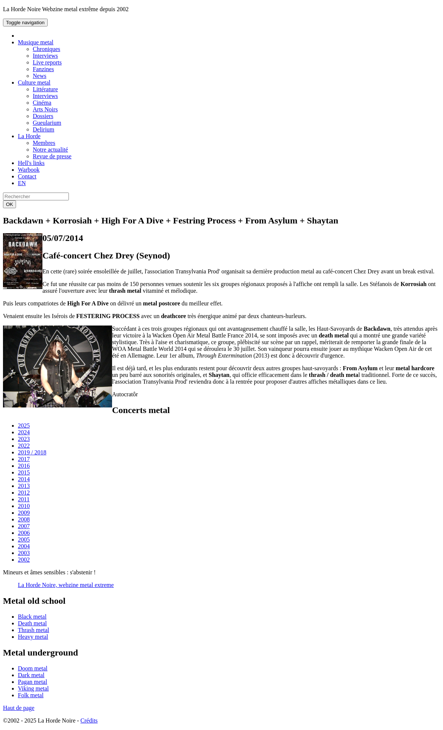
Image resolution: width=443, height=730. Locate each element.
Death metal (32, 623)
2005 (24, 539)
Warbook (28, 169)
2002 (24, 559)
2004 (24, 546)
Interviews (45, 56)
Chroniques (46, 49)
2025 (24, 425)
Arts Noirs (45, 109)
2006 (24, 533)
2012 (24, 492)
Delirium (43, 129)
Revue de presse (52, 156)
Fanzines (43, 69)
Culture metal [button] (34, 82)
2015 (24, 472)
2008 (24, 519)
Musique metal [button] (36, 42)
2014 (24, 479)
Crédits (89, 720)
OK (9, 204)
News (39, 76)
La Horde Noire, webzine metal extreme (66, 585)
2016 (24, 466)
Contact (27, 176)
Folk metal (31, 695)
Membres (44, 143)
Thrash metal (33, 630)
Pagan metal (32, 682)
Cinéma (42, 102)
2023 (24, 439)
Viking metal (33, 688)
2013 (24, 486)
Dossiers (43, 116)
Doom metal (33, 668)
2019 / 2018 (32, 452)
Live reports (47, 62)
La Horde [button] (29, 136)
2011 (23, 499)
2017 (24, 459)
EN (22, 183)
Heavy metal (33, 637)
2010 (24, 506)
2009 (24, 513)
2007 (24, 526)
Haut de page (18, 708)
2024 (24, 432)
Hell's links (31, 163)
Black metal (32, 616)
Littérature (45, 89)
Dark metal (31, 675)
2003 (24, 553)
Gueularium (47, 123)
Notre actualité (50, 149)
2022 (24, 445)
